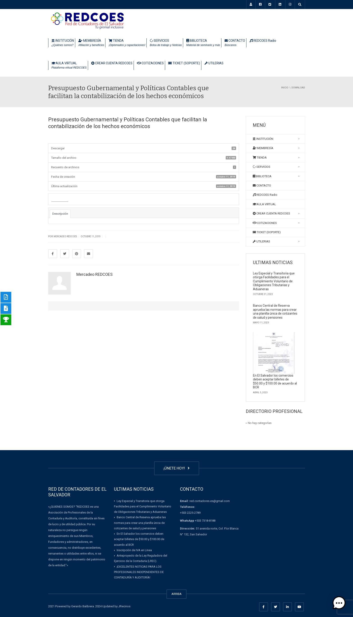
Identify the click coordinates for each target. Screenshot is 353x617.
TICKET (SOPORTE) (184, 63)
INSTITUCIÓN (63, 43)
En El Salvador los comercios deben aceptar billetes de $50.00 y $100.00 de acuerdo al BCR (275, 381)
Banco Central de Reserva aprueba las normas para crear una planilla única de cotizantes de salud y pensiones (275, 311)
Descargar (60, 199)
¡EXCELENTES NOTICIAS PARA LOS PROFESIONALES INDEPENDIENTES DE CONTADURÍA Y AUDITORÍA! (139, 572)
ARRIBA (176, 594)
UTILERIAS (214, 63)
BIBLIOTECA (203, 43)
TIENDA (127, 43)
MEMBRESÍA (91, 43)
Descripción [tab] (60, 213)
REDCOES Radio (263, 40)
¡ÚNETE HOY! (177, 468)
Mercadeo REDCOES (94, 274)
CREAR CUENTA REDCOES (111, 63)
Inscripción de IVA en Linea (134, 550)
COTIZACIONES (150, 63)
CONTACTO (235, 43)
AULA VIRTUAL (69, 65)
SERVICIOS (166, 43)
